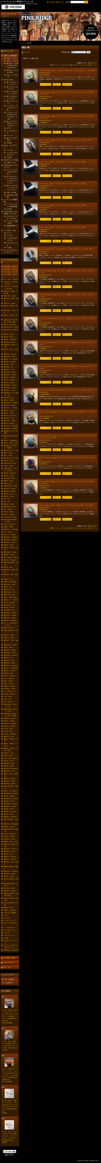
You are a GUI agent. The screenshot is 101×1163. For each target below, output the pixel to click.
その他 (9, 143)
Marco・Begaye (9, 514)
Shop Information (8, 962)
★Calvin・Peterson (10, 859)
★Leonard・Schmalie (11, 402)
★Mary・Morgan (9, 380)
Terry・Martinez (9, 678)
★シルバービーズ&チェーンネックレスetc (12, 123)
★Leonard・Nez (9, 589)
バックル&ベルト (10, 927)
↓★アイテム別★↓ (10, 912)
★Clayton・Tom (9, 771)
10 (75, 65)
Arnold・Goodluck (10, 734)
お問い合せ (61, 2)
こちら (13, 39)
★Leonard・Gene (9, 652)
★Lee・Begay (8, 647)
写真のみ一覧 (92, 63)
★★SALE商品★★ (10, 56)
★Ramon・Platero (10, 354)
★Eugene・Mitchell (10, 811)
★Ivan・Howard (9, 607)
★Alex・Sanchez (9, 826)
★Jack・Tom (8, 567)
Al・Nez (6, 499)
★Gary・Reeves (9, 410)
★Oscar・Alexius (9, 670)
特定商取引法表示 (9, 958)
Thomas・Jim (8, 579)
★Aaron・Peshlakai (10, 539)
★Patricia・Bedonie (10, 581)
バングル (10, 150)
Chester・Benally (9, 836)
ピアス (9, 128)
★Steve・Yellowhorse (11, 668)
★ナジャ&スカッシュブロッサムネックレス (12, 188)
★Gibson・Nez (9, 369)
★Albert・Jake (8, 673)
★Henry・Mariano (10, 891)
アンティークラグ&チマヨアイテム (12, 172)
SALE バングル (12, 61)
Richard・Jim (8, 731)
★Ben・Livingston (10, 910)
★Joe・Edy (7, 483)
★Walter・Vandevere (10, 816)
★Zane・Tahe (8, 907)
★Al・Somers (8, 453)
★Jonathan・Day (9, 478)
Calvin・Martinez (9, 676)
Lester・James (8, 755)
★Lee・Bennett (9, 423)
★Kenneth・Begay (10, 296)
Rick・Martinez (9, 681)
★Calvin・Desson (9, 778)
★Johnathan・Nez (10, 592)
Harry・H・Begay (9, 534)
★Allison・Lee (9, 397)
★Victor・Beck (9, 364)
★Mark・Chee (8, 334)
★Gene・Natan (9, 766)
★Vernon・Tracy (9, 418)
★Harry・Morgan (9, 377)
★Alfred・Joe (8, 658)
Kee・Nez (7, 501)
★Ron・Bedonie (9, 400)
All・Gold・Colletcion (11, 279)
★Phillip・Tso (8, 367)
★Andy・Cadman (9, 718)
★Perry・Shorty (9, 496)
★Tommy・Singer (10, 420)
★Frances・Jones (9, 390)
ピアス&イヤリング (10, 930)
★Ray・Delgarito (9, 796)
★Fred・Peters (8, 814)
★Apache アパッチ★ (11, 450)
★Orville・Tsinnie (10, 372)
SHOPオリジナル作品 (11, 160)
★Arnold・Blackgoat (10, 768)
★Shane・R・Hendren (11, 600)
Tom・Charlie (8, 696)
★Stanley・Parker (9, 873)
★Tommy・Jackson (10, 385)
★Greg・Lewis (9, 460)
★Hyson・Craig (9, 660)
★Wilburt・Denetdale (11, 793)
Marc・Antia (8, 455)
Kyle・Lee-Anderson (10, 758)
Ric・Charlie (8, 509)
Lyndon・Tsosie (9, 761)
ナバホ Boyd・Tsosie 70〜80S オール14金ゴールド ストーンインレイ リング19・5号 (10, 1136)
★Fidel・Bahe (8, 545)
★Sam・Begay (8, 337)
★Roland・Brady (9, 663)
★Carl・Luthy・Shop (11, 443)
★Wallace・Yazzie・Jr (11, 849)
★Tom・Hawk (8, 876)
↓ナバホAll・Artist (10, 230)
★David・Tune (9, 736)
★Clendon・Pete (9, 610)
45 (87, 65)
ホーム (22, 43)
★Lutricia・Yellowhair (11, 426)
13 (83, 65)
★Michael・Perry (9, 594)
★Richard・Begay (10, 405)
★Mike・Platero (9, 809)
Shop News (7, 967)
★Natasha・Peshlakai (11, 428)
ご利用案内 (52, 2)
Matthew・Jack (8, 753)
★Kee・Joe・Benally (11, 359)
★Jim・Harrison (9, 628)
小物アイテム (11, 162)
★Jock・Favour (9, 476)
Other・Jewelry (11, 192)
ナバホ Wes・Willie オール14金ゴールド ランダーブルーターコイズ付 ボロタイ (10, 1046)
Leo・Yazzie (8, 532)
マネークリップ (9, 935)
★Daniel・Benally (10, 362)
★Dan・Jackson (9, 382)
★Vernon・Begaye (10, 560)
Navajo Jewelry (8, 80)
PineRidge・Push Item (11, 272)
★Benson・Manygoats (11, 824)
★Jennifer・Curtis (10, 584)
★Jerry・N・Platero (10, 791)
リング (9, 233)
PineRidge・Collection (11, 269)
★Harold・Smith (9, 781)
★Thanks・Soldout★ (11, 950)
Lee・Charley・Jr (9, 691)
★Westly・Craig (9, 851)
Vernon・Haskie (9, 512)
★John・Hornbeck (10, 473)
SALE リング (12, 58)
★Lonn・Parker (9, 635)
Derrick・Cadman (9, 726)
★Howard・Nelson (10, 552)
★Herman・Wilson (10, 375)
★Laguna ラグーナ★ (11, 458)
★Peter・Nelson (9, 554)
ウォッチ (10, 135)
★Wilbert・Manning (10, 665)
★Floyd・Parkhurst (10, 620)
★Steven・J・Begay (10, 408)
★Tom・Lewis (8, 854)
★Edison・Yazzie (9, 839)
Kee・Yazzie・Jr (9, 701)
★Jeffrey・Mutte (9, 763)
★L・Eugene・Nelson (11, 557)
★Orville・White (9, 888)
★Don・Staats (8, 481)
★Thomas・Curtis (10, 387)
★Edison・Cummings (11, 529)
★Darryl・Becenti (10, 415)
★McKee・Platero (10, 491)
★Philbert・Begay (10, 650)
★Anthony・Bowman (11, 804)
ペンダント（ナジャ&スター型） (12, 108)
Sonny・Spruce (8, 466)
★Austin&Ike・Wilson (11, 327)
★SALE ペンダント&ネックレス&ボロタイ (12, 65)
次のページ (92, 65)
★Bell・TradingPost (10, 440)
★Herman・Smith (9, 618)
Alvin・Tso (7, 699)
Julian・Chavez (9, 683)
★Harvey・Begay (9, 303)
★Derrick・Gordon (10, 615)
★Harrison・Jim (9, 605)
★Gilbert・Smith (9, 783)
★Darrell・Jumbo (9, 542)
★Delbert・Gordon (10, 613)
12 (80, 65)
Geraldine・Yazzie (9, 689)
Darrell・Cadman (9, 721)
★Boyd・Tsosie (9, 504)
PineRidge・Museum (10, 267)
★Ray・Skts (8, 587)
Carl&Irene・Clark (10, 517)
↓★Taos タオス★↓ (10, 463)
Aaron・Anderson (9, 602)
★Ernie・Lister (9, 494)
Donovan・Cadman (10, 723)
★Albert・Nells (9, 637)
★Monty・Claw (9, 801)
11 (78, 65)
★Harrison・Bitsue (10, 806)
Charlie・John (8, 728)
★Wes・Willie (8, 527)
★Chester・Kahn (9, 356)
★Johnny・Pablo (9, 342)
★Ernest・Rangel (9, 686)
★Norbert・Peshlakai (10, 537)
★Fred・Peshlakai (10, 324)
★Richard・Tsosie (10, 506)
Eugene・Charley (9, 694)
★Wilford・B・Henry (11, 798)
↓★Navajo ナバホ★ (10, 486)
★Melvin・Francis (10, 856)
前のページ (54, 65)
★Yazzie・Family (9, 488)
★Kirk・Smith (8, 413)
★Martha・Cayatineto (11, 871)
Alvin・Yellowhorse (10, 597)
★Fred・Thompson (10, 339)
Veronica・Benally (10, 834)
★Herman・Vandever (11, 655)
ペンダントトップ (10, 920)
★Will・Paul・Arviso (11, 841)
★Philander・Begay (10, 645)
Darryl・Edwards (9, 524)
